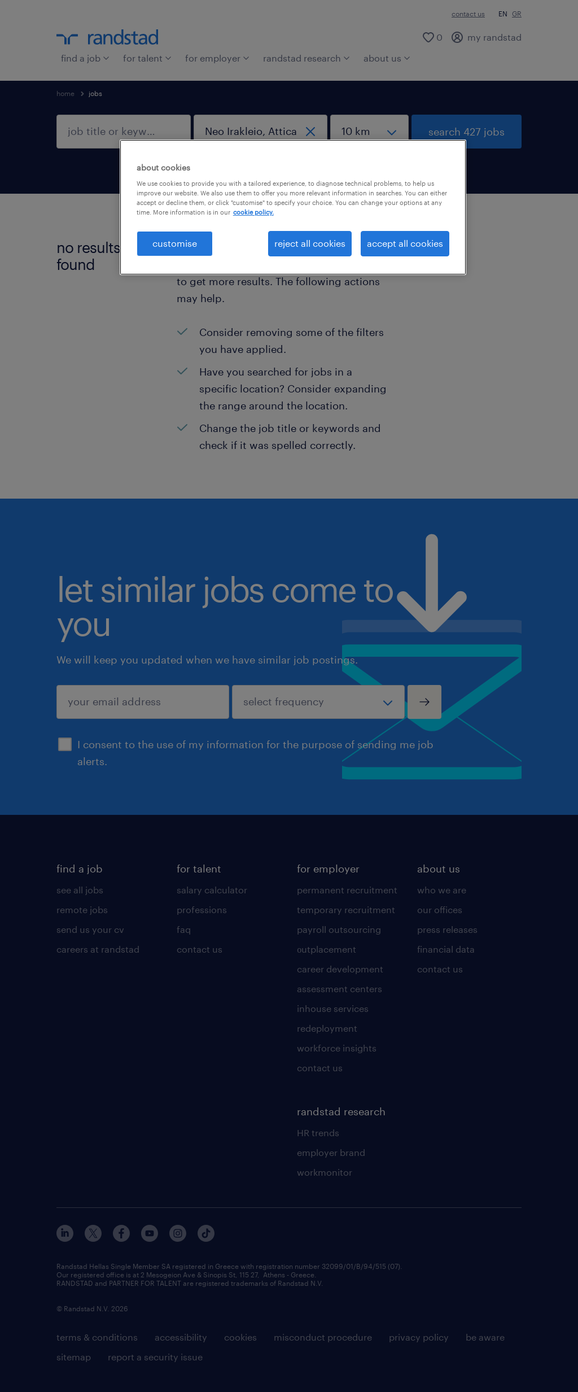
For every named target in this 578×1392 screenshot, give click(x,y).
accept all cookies (405, 243)
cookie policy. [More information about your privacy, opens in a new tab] (253, 212)
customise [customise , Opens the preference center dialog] (174, 243)
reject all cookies (309, 243)
